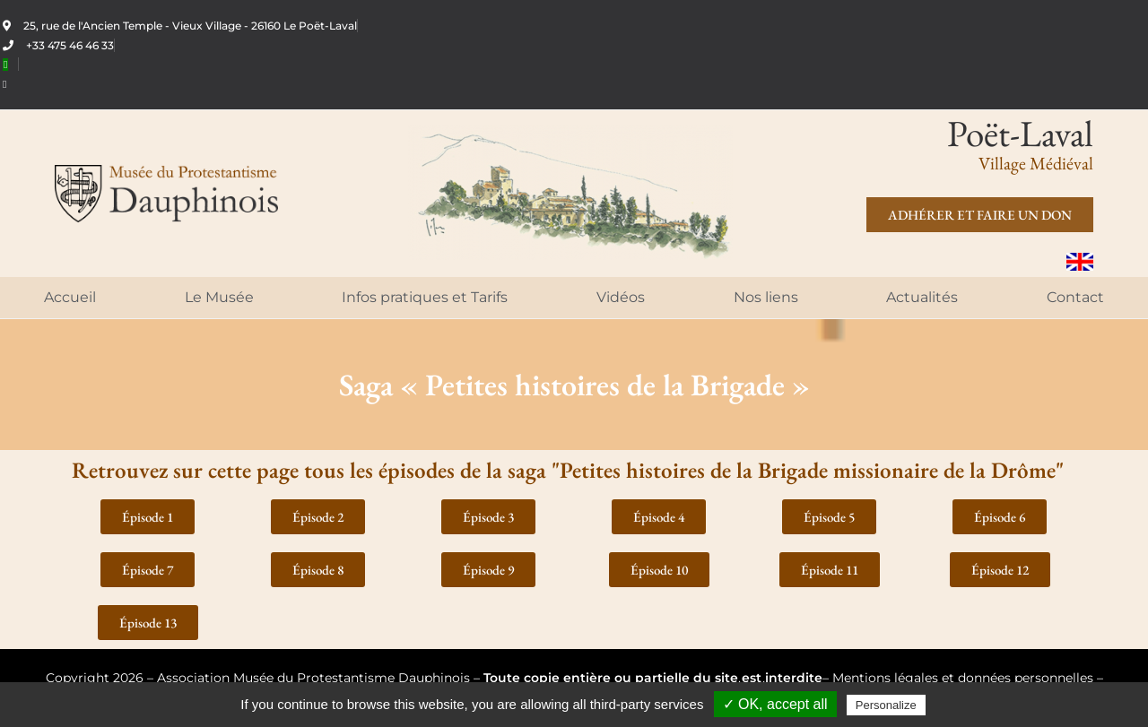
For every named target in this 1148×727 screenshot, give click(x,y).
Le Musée (219, 297)
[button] (147, 516)
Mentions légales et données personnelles (962, 678)
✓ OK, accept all (775, 704)
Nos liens (766, 297)
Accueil (70, 297)
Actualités (922, 297)
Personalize (886, 705)
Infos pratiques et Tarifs (425, 297)
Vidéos (620, 297)
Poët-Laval (1020, 133)
